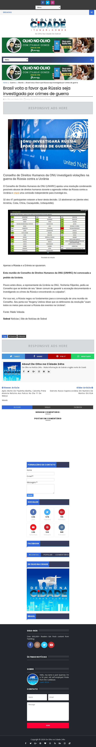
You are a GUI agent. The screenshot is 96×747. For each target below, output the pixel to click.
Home (5, 82)
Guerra (13, 82)
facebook (78, 407)
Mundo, (48, 99)
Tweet (15, 356)
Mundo (21, 82)
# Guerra (12, 336)
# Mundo (21, 336)
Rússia (16, 265)
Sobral (6, 319)
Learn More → (45, 682)
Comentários (62, 555)
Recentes (34, 554)
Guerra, (42, 99)
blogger (17, 407)
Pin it (61, 356)
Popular (48, 554)
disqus (47, 407)
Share (38, 356)
